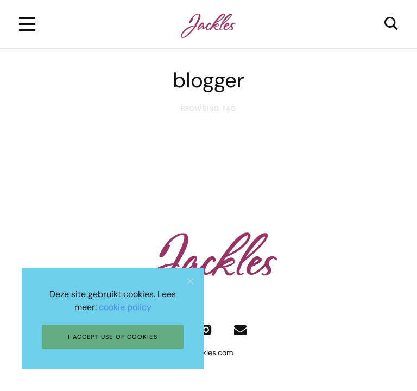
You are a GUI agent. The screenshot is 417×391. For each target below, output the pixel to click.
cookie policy (125, 307)
